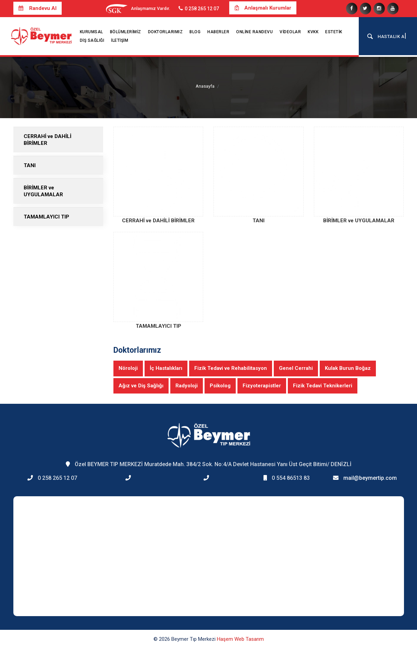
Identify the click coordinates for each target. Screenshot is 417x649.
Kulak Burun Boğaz (348, 368)
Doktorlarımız (165, 31)
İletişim (119, 40)
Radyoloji (186, 386)
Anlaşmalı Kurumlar (262, 8)
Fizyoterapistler (262, 386)
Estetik (333, 31)
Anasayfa (205, 86)
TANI (30, 165)
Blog (194, 31)
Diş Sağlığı (92, 40)
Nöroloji (128, 368)
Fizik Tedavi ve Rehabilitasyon (230, 368)
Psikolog (220, 386)
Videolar (290, 31)
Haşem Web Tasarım (240, 639)
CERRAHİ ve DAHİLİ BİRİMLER (47, 139)
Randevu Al (38, 8)
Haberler (218, 31)
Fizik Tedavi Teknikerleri (322, 386)
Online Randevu (254, 31)
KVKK (313, 31)
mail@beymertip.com (370, 478)
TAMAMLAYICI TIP (46, 217)
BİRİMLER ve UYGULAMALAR (43, 191)
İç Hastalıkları (166, 368)
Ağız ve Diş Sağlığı (141, 386)
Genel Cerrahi (296, 368)
